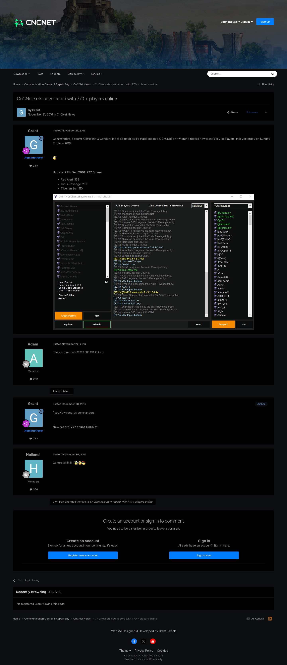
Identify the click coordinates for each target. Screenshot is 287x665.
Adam (33, 344)
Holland (33, 455)
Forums (96, 73)
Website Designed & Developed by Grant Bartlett (143, 631)
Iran (61, 501)
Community (76, 73)
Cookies (162, 650)
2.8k (33, 165)
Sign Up (265, 21)
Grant (36, 110)
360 (34, 489)
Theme (125, 650)
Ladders (55, 73)
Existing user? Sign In (237, 21)
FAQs (40, 73)
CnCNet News (66, 114)
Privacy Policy (144, 650)
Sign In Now (204, 555)
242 (34, 378)
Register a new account (83, 555)
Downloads (22, 73)
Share (232, 112)
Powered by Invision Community (143, 659)
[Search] (227, 74)
